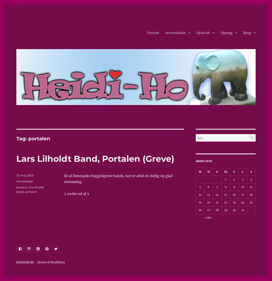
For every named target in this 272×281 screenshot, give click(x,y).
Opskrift (203, 33)
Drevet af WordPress (51, 262)
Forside (153, 33)
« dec (207, 218)
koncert (21, 187)
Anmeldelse (175, 33)
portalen (31, 191)
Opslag (226, 33)
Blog (247, 33)
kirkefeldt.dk (25, 262)
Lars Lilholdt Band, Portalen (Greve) (95, 158)
